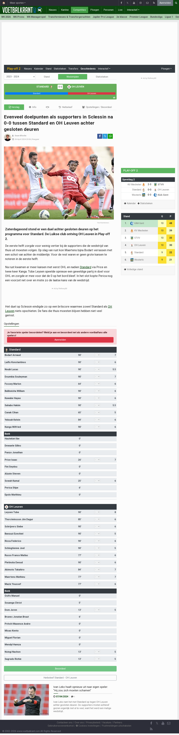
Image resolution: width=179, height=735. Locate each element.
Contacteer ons (64, 722)
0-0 (60, 86)
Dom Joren (11, 610)
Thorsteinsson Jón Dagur (19, 519)
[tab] (32, 107)
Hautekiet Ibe (12, 438)
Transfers (73, 68)
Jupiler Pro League (103, 16)
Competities (79, 9)
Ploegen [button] (165, 68)
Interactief (132, 9)
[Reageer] (73, 696)
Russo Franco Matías (16, 555)
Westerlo (138, 194)
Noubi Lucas (11, 369)
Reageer (35, 139)
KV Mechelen (136, 184)
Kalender (38, 68)
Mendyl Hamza (13, 644)
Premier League (139, 16)
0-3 (149, 194)
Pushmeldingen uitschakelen (116, 725)
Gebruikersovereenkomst (61, 725)
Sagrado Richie (13, 659)
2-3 (149, 184)
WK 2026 (6, 16)
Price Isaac (11, 459)
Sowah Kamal (12, 480)
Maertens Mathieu (15, 577)
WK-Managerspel (36, 16)
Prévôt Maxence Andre (17, 623)
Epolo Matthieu (13, 494)
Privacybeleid (93, 722)
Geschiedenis (88, 68)
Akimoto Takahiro (14, 569)
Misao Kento (12, 630)
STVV (159, 184)
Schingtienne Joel (15, 548)
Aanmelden (165, 2)
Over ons (79, 722)
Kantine (65, 9)
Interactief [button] (103, 68)
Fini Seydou (11, 466)
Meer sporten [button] (17, 2)
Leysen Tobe (12, 512)
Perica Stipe (11, 487)
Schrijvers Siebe (14, 526)
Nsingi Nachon (13, 651)
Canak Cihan (11, 412)
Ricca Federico (13, 541)
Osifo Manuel (12, 595)
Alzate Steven (12, 473)
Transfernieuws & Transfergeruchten (69, 16)
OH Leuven (75, 86)
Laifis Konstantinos (15, 362)
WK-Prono (18, 16)
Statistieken (60, 68)
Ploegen (94, 9)
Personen (109, 9)
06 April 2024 (20, 139)
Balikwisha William (15, 391)
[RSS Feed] (151, 729)
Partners (117, 722)
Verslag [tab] (14, 107)
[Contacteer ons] (169, 723)
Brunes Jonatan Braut (17, 616)
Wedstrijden (73, 76)
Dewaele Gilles (13, 445)
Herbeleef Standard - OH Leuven (60, 677)
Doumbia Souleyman (16, 376)
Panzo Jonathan (14, 452)
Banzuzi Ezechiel (14, 533)
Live (120, 9)
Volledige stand (135, 269)
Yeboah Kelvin (12, 419)
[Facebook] (151, 723)
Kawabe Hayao (13, 398)
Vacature (106, 722)
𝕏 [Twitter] (157, 723)
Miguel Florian (12, 637)
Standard (44, 86)
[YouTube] (163, 723)
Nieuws (53, 9)
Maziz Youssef (13, 584)
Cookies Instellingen (88, 725)
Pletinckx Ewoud (14, 562)
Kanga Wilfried (13, 427)
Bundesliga (156, 16)
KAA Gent (161, 194)
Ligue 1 (169, 16)
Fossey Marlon (13, 383)
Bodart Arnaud (13, 355)
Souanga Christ (13, 602)
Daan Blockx (20, 135)
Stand (48, 68)
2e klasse (121, 16)
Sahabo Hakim (12, 405)
